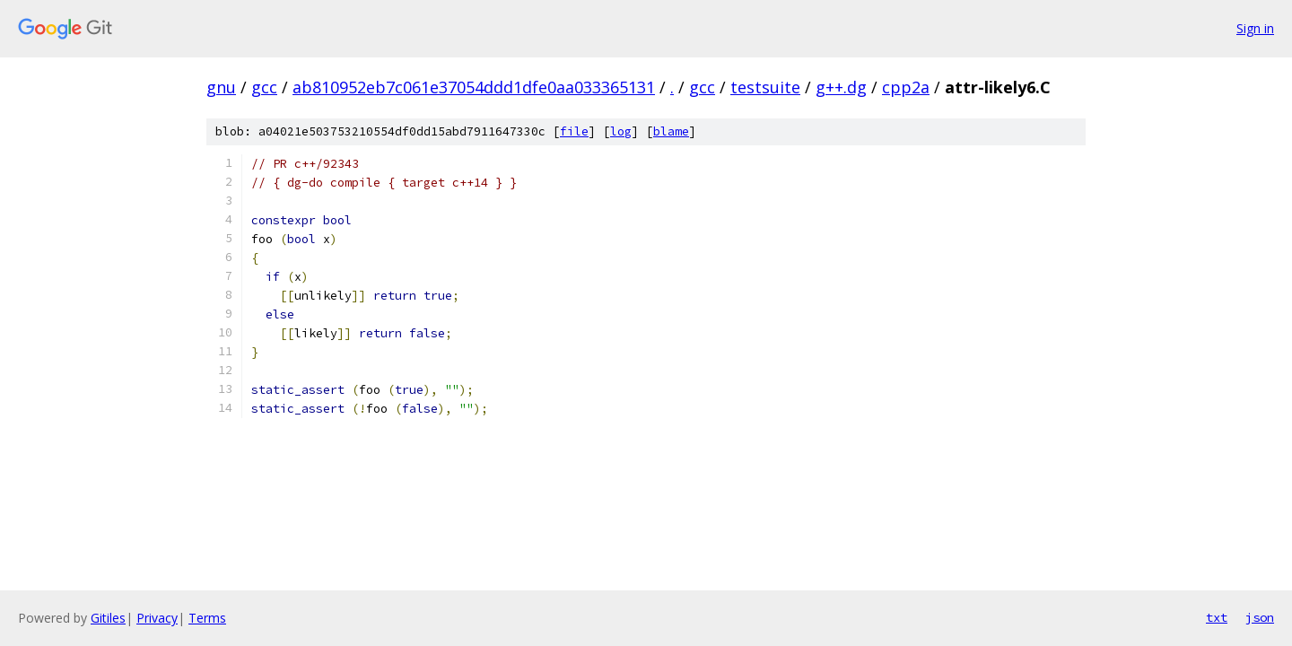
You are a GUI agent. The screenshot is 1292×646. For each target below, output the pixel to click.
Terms (207, 617)
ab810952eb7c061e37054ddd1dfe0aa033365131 (473, 87)
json (1259, 617)
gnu (221, 87)
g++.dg (841, 87)
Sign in (1255, 28)
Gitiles (108, 617)
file (574, 131)
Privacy (157, 617)
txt (1216, 617)
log (621, 131)
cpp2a (906, 87)
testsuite (765, 87)
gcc (264, 87)
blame (671, 131)
